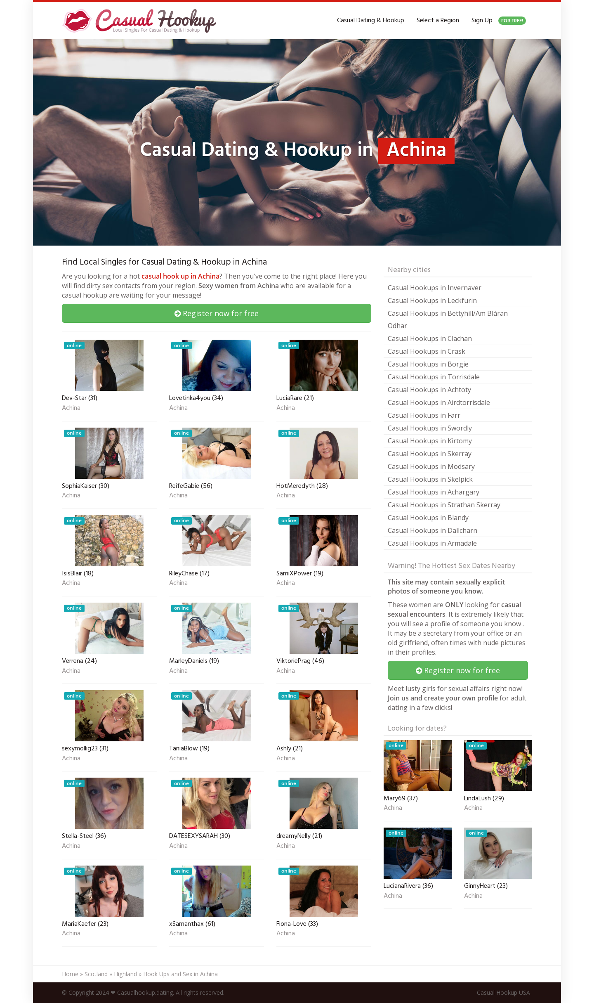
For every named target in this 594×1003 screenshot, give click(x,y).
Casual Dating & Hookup (370, 20)
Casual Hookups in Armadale (432, 543)
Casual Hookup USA (503, 992)
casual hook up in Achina (180, 276)
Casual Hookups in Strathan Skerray (444, 504)
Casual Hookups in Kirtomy (430, 440)
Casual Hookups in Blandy (428, 517)
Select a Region (438, 20)
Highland (125, 974)
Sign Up (498, 20)
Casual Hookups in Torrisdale (434, 376)
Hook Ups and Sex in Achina (180, 974)
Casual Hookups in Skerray (429, 453)
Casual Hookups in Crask (426, 351)
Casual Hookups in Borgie (428, 364)
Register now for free (216, 313)
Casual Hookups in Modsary (431, 466)
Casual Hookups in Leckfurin (432, 300)
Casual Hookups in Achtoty (429, 389)
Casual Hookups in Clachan (430, 338)
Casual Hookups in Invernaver (434, 287)
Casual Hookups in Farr (424, 415)
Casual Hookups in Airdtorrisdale (439, 402)
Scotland (96, 974)
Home (70, 974)
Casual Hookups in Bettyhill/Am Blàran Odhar (448, 319)
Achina (71, 408)
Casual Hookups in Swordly (430, 428)
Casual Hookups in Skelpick (430, 479)
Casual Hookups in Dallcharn (432, 530)
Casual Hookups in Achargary (433, 492)
